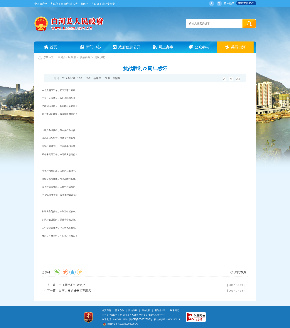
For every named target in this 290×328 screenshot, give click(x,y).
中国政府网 (40, 3)
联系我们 (174, 310)
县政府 (84, 3)
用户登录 (229, 3)
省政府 (54, 3)
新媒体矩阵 (160, 310)
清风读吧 (100, 57)
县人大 (74, 3)
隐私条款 (119, 310)
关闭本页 (240, 272)
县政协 (95, 3)
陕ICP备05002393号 (141, 319)
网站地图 (145, 310)
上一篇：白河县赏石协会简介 (66, 285)
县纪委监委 (108, 3)
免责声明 (106, 310)
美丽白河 (85, 57)
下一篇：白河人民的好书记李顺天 (69, 290)
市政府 (65, 3)
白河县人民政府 (67, 57)
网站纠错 (132, 310)
